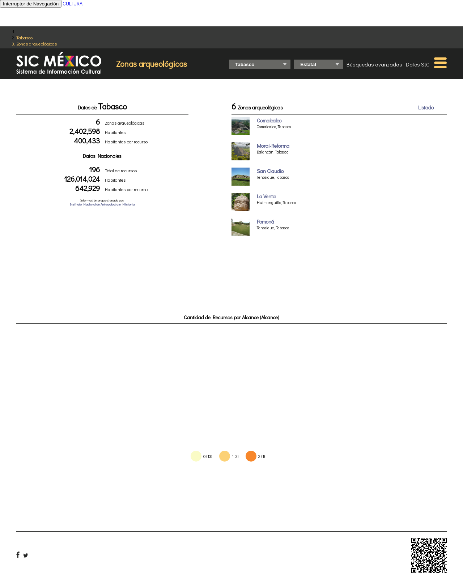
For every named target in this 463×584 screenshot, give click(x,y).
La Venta (266, 196)
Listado (426, 107)
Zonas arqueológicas (36, 43)
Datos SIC (417, 64)
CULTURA (72, 3)
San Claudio (270, 171)
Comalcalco (269, 120)
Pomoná (265, 221)
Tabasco (24, 37)
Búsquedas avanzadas (374, 64)
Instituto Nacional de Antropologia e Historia (102, 204)
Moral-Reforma (273, 145)
